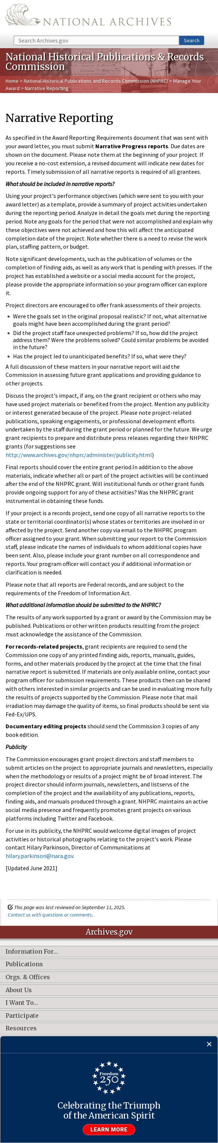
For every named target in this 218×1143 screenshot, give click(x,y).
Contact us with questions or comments (50, 914)
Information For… (32, 951)
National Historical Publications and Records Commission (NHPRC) (96, 80)
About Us (19, 990)
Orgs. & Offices (28, 977)
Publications (24, 964)
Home (12, 80)
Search (191, 40)
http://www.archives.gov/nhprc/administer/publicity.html (79, 454)
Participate (22, 1016)
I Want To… (22, 1003)
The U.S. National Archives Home (88, 17)
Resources (21, 1028)
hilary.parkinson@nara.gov (39, 855)
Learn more (109, 1129)
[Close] (209, 1044)
